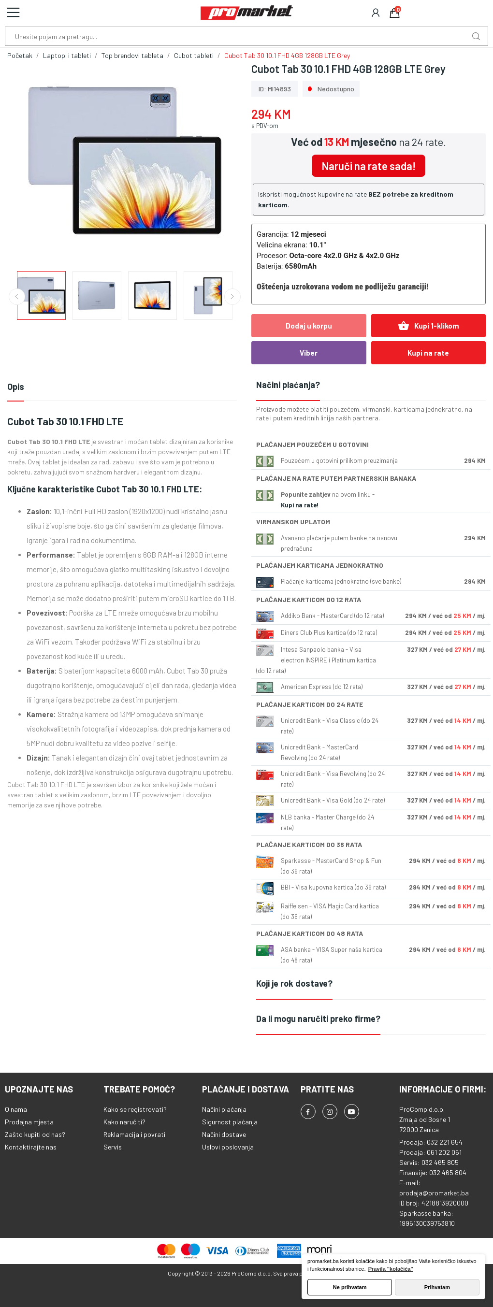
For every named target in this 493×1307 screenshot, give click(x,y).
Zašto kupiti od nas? (35, 1134)
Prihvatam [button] (437, 1287)
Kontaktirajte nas (31, 1147)
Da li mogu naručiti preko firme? (318, 1018)
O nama (16, 1109)
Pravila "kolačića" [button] (390, 1269)
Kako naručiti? (124, 1122)
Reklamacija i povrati (134, 1134)
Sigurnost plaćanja (230, 1122)
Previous (17, 296)
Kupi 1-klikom (428, 325)
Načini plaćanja (224, 1109)
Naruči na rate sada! (368, 165)
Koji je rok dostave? (294, 983)
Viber (309, 352)
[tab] (371, 385)
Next (232, 296)
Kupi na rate (428, 352)
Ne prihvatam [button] (350, 1287)
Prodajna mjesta (29, 1122)
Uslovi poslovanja (228, 1147)
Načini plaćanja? (288, 384)
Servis (112, 1147)
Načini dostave (224, 1134)
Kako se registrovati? (135, 1109)
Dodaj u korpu (309, 325)
